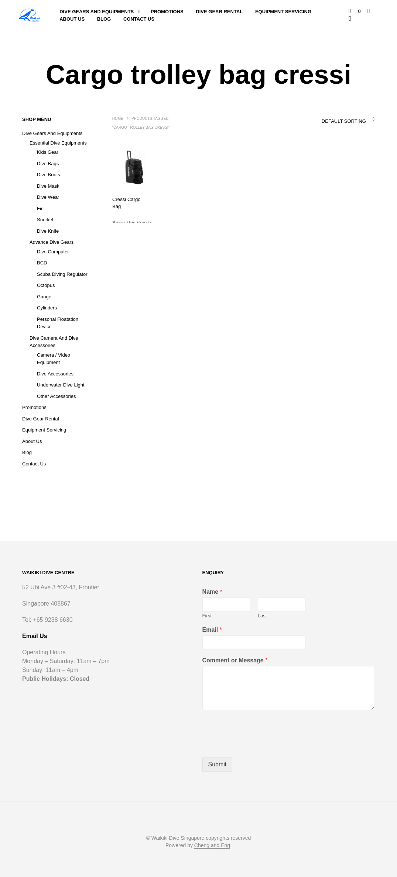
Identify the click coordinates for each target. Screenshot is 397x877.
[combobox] (332, 119)
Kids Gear (47, 152)
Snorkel (45, 219)
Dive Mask (48, 186)
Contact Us (138, 19)
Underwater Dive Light (61, 385)
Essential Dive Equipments (58, 143)
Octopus (46, 285)
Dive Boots (48, 174)
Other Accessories (56, 396)
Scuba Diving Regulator (62, 274)
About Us (72, 19)
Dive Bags (48, 163)
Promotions (167, 11)
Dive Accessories (55, 374)
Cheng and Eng (212, 845)
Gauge (44, 296)
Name (212, 592)
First (207, 615)
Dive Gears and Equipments (96, 11)
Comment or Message (235, 660)
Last (262, 615)
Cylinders (47, 308)
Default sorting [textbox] (343, 121)
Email (212, 630)
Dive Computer (53, 251)
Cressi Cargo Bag (125, 202)
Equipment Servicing (283, 11)
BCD (42, 263)
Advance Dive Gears (51, 242)
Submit (217, 764)
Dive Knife (48, 231)
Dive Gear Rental (219, 11)
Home (117, 119)
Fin (40, 208)
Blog (104, 19)
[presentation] (258, 745)
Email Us (34, 636)
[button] (355, 11)
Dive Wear (48, 197)
